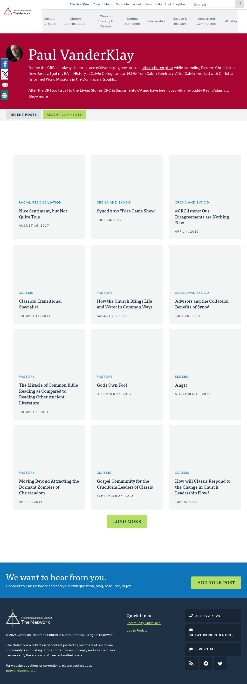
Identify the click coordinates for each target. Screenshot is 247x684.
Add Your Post (216, 579)
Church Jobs (99, 5)
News (148, 5)
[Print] (5, 92)
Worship (241, 21)
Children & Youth (51, 21)
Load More (127, 520)
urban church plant (157, 65)
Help (158, 5)
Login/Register (175, 5)
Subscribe (123, 5)
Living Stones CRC (95, 88)
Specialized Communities (216, 21)
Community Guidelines (144, 622)
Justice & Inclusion (187, 21)
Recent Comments (64, 112)
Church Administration (77, 21)
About (137, 5)
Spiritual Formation (138, 21)
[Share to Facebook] (5, 61)
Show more (38, 94)
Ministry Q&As (78, 5)
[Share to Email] (5, 82)
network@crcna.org (20, 669)
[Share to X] (5, 71)
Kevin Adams (214, 88)
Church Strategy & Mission (109, 21)
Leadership (162, 21)
